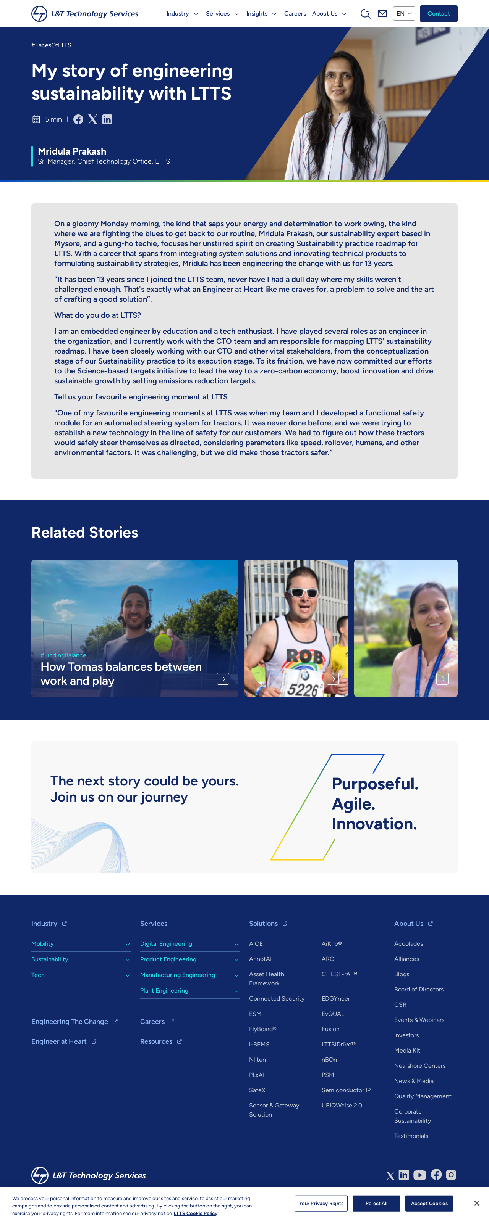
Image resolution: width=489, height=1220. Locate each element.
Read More (223, 679)
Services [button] (218, 13)
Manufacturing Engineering (177, 975)
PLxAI (256, 1074)
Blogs (401, 974)
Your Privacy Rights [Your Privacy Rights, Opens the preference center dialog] (321, 1207)
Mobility (42, 943)
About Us (408, 923)
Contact (438, 13)
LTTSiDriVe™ (339, 1044)
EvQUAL (333, 1013)
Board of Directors (419, 989)
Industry (44, 923)
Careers (295, 13)
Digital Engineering (166, 943)
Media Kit (407, 1050)
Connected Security (276, 998)
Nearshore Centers (419, 1065)
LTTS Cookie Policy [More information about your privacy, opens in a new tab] (195, 1217)
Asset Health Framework (266, 979)
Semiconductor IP (346, 1090)
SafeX (257, 1090)
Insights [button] (256, 13)
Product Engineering (168, 959)
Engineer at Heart (59, 1041)
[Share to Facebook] (78, 119)
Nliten (257, 1059)
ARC (328, 958)
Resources (156, 1041)
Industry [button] (178, 13)
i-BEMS (259, 1044)
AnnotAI (260, 958)
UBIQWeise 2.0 (342, 1105)
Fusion (331, 1029)
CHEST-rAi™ (339, 974)
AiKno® (332, 943)
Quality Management (423, 1096)
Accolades (408, 943)
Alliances (406, 958)
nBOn (329, 1059)
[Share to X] (93, 119)
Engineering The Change (69, 1021)
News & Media (414, 1081)
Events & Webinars (419, 1020)
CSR (400, 1004)
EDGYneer (336, 998)
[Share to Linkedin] (107, 119)
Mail (382, 14)
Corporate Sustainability (412, 1116)
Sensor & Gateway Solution (274, 1110)
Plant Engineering (164, 990)
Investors (406, 1035)
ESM (255, 1013)
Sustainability (49, 959)
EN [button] (401, 13)
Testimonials (411, 1136)
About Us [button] (324, 13)
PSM (328, 1074)
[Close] (476, 1206)
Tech (38, 975)
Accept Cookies (429, 1207)
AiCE (256, 943)
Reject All (376, 1207)
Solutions (263, 923)
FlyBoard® (263, 1029)
